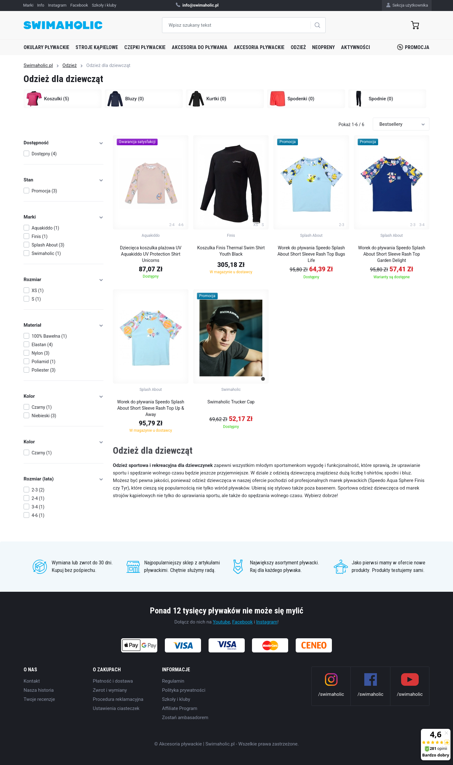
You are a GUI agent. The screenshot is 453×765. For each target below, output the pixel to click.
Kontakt (32, 681)
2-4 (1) (38, 498)
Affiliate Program (179, 708)
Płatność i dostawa (113, 681)
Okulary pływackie (46, 47)
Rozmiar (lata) (63, 479)
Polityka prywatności (183, 690)
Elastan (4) (42, 344)
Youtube (221, 622)
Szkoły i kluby (176, 699)
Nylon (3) (41, 353)
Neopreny (323, 47)
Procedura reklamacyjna (118, 699)
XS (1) (38, 290)
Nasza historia (39, 690)
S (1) (36, 299)
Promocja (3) (44, 190)
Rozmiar (63, 279)
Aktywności (355, 47)
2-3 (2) (38, 489)
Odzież (298, 47)
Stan (63, 180)
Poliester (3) (44, 370)
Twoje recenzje (39, 699)
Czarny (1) (42, 407)
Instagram (266, 622)
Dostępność (63, 143)
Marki (63, 217)
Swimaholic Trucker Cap (230, 401)
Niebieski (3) (44, 415)
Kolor (63, 396)
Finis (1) (40, 236)
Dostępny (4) (44, 153)
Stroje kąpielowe (97, 47)
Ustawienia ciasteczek (116, 708)
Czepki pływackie (144, 47)
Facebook (242, 622)
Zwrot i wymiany (110, 690)
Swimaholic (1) (46, 253)
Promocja (413, 47)
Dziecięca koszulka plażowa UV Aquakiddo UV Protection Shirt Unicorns (150, 254)
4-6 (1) (38, 515)
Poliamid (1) (44, 361)
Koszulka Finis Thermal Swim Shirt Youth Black (231, 251)
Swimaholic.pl (38, 65)
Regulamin (173, 681)
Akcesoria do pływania (199, 47)
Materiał (63, 325)
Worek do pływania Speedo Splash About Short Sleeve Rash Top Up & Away (150, 408)
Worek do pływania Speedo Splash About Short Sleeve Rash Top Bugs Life (311, 254)
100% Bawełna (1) (49, 336)
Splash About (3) (48, 244)
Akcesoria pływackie (259, 47)
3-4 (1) (38, 506)
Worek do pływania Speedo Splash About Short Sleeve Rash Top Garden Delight (391, 254)
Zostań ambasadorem (185, 717)
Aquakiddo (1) (45, 227)
